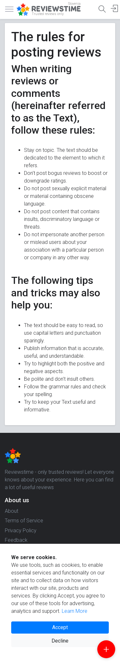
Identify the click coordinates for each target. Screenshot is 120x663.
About (11, 511)
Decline (60, 641)
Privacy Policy (20, 530)
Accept (60, 627)
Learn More (74, 611)
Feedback (16, 540)
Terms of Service (24, 521)
